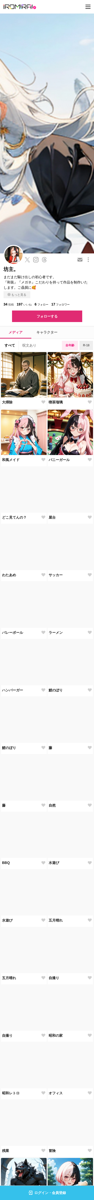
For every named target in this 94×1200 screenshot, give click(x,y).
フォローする (47, 316)
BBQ (6, 863)
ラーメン (56, 633)
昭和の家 (56, 1035)
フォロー (41, 304)
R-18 (86, 345)
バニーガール (59, 460)
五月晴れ (56, 920)
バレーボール (12, 633)
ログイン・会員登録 (47, 1193)
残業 (5, 1151)
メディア (16, 332)
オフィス (56, 1093)
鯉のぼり (56, 690)
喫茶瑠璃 (56, 402)
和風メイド (11, 460)
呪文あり (29, 345)
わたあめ (9, 575)
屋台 (52, 517)
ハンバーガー (12, 690)
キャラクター (46, 332)
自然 (52, 805)
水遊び (54, 863)
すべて (10, 345)
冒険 (52, 1151)
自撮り (54, 978)
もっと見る (17, 294)
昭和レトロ (11, 1093)
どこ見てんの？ (14, 517)
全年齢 (69, 345)
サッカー (56, 575)
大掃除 (7, 402)
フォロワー (60, 304)
